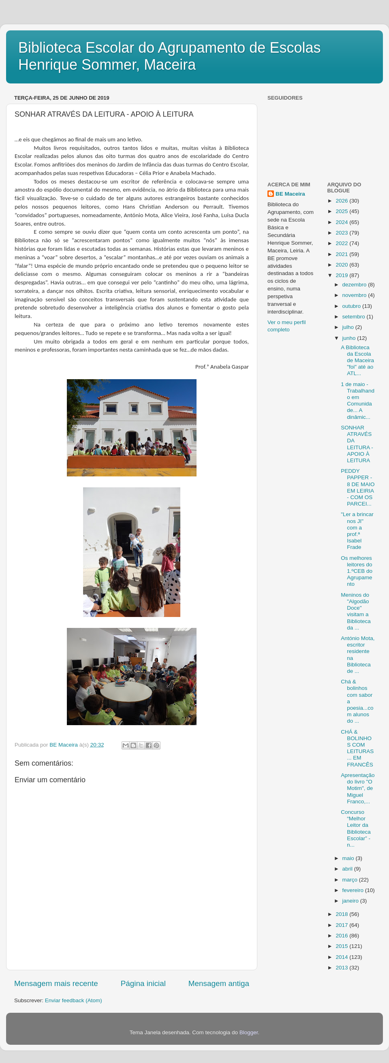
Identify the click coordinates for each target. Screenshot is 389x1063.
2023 (342, 233)
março (350, 880)
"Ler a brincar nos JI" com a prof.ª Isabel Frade (357, 530)
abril (348, 869)
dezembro (355, 285)
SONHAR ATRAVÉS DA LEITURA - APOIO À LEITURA (357, 444)
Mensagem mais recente (56, 983)
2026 (342, 201)
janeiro (351, 901)
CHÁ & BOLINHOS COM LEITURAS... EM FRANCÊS (357, 748)
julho (348, 327)
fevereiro (353, 890)
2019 (342, 275)
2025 (342, 211)
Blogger (248, 1032)
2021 (342, 254)
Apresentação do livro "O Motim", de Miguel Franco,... (357, 788)
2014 (342, 957)
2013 (342, 968)
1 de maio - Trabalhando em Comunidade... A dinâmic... (357, 400)
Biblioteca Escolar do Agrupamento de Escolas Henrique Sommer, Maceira (169, 56)
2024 (342, 222)
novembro (355, 295)
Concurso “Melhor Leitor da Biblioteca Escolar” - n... (356, 828)
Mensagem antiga (218, 983)
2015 (342, 946)
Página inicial (143, 983)
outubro (352, 306)
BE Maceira (290, 194)
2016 (342, 936)
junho (349, 338)
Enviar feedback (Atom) (73, 1000)
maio (349, 858)
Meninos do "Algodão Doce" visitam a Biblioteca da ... (356, 611)
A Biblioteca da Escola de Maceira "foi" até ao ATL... (357, 360)
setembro (354, 317)
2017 (342, 925)
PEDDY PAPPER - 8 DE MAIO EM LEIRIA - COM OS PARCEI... (357, 487)
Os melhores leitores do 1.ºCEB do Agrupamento (356, 571)
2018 (342, 914)
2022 (342, 243)
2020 (342, 265)
